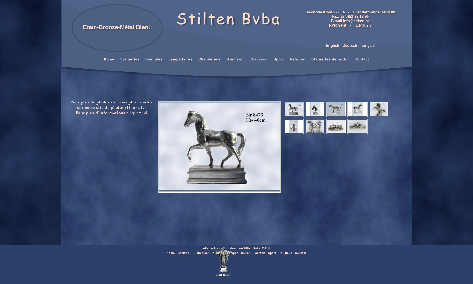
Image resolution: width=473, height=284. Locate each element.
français (367, 46)
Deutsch (349, 46)
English (332, 46)
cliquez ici (135, 107)
